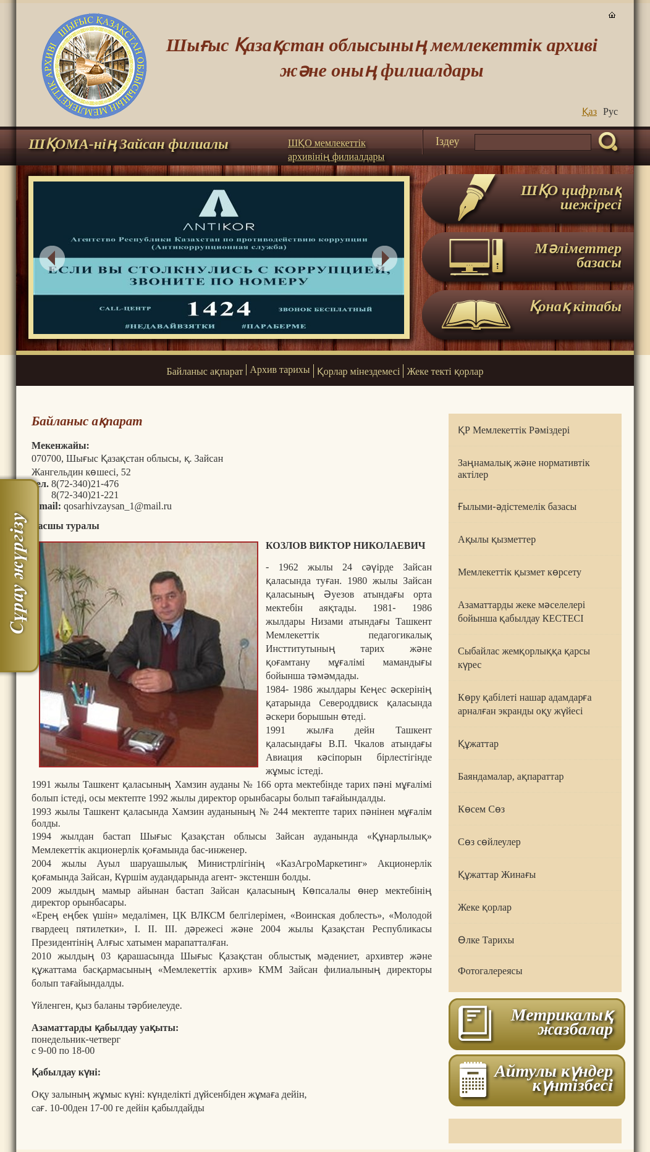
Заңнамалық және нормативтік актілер (523, 468)
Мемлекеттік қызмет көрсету (519, 572)
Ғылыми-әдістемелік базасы (517, 506)
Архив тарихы (280, 369)
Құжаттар (478, 743)
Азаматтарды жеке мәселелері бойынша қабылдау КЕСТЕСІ (521, 611)
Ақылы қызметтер (497, 539)
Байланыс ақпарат (205, 371)
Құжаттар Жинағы (497, 874)
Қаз (589, 111)
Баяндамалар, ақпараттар (511, 776)
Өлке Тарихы (486, 940)
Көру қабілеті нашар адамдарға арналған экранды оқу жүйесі (525, 704)
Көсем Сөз (481, 809)
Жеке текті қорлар (445, 371)
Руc (610, 111)
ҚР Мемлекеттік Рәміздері (514, 430)
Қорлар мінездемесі (358, 371)
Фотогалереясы (490, 971)
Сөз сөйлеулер (489, 842)
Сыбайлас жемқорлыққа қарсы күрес (524, 658)
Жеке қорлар (485, 907)
